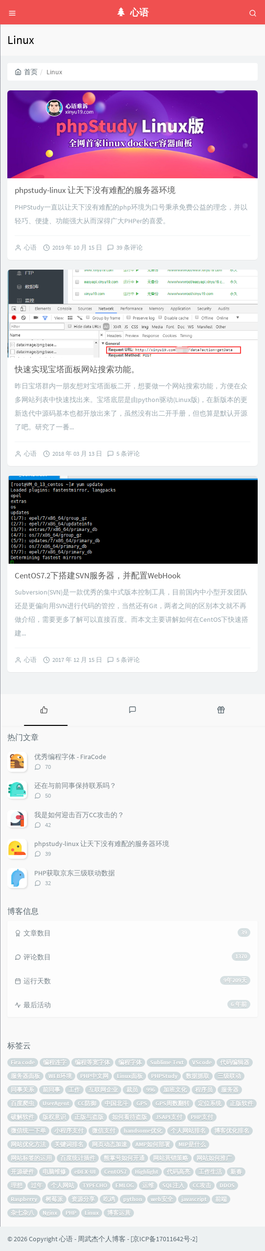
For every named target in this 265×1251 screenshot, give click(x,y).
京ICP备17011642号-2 (164, 1238)
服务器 (230, 1089)
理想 (16, 1185)
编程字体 (130, 1062)
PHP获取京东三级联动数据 (74, 873)
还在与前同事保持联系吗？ (75, 785)
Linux (92, 1212)
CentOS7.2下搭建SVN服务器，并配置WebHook (97, 575)
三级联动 (229, 1076)
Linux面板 (130, 1076)
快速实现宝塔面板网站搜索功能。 (77, 369)
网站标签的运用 (31, 1158)
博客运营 (119, 1212)
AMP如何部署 (152, 1144)
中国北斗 (116, 1103)
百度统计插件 (77, 1158)
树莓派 (54, 1199)
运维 (148, 1185)
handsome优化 (143, 1130)
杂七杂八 (22, 1212)
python (132, 1199)
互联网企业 (103, 1089)
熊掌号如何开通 (124, 1158)
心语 (30, 247)
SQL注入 (173, 1185)
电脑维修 (54, 1171)
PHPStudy (164, 1076)
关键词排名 (69, 1144)
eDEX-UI (85, 1171)
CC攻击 (202, 1185)
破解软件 (22, 1117)
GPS (141, 1103)
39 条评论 (129, 247)
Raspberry (24, 1199)
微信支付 (103, 1130)
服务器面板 (25, 1076)
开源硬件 (22, 1171)
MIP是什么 (192, 1144)
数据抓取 (197, 1076)
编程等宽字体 (92, 1062)
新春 (236, 1171)
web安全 (162, 1199)
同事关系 (22, 1089)
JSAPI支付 (168, 1117)
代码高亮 (178, 1171)
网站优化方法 (28, 1144)
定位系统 (209, 1103)
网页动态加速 (109, 1144)
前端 (221, 1199)
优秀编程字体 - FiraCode (70, 756)
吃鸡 (109, 1199)
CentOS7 (115, 1171)
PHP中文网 (94, 1076)
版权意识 (54, 1117)
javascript (194, 1199)
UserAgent (56, 1103)
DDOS (227, 1185)
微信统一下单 (28, 1130)
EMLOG (124, 1185)
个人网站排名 (188, 1130)
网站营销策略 (170, 1158)
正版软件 (241, 1103)
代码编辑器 (234, 1062)
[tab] (44, 708)
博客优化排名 (231, 1130)
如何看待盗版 (129, 1117)
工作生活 (210, 1171)
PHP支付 (202, 1117)
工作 (74, 1089)
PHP (71, 1212)
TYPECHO (95, 1185)
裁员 (132, 1089)
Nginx (50, 1212)
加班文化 (175, 1089)
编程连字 (54, 1062)
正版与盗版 (89, 1117)
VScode (202, 1062)
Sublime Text (167, 1062)
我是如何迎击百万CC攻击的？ (79, 814)
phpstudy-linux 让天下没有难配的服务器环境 (95, 190)
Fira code (23, 1062)
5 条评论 (128, 453)
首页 (26, 71)
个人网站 (62, 1185)
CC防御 (87, 1103)
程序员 (204, 1089)
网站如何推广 (214, 1158)
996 (150, 1089)
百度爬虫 (22, 1103)
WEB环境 (60, 1076)
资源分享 (83, 1199)
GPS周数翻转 (172, 1103)
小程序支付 (69, 1130)
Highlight (146, 1171)
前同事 (51, 1089)
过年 (37, 1185)
